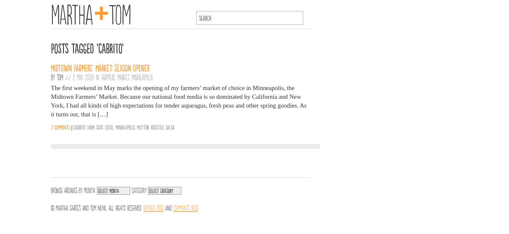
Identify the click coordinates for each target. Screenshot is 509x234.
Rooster (157, 127)
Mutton (143, 127)
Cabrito (79, 127)
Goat (99, 127)
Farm (90, 127)
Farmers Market (115, 77)
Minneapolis (142, 77)
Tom (60, 77)
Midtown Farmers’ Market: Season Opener (100, 67)
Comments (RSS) (185, 207)
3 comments (60, 127)
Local (109, 127)
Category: (139, 189)
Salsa (170, 127)
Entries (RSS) (153, 207)
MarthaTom (91, 13)
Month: (89, 189)
